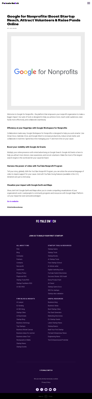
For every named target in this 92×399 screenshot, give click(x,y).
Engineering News (54, 335)
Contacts (20, 262)
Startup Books (53, 255)
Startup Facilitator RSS (24, 282)
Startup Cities (21, 312)
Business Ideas (53, 305)
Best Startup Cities (54, 308)
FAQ (18, 248)
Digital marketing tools (55, 269)
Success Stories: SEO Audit (57, 275)
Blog (18, 251)
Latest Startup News (55, 322)
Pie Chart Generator (55, 312)
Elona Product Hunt (54, 279)
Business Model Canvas (25, 329)
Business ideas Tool (23, 335)
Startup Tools (52, 251)
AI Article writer (53, 265)
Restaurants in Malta (23, 339)
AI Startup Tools (53, 258)
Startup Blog (21, 318)
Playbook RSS (21, 275)
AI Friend (51, 282)
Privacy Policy (21, 272)
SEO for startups (53, 289)
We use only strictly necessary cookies (46, 378)
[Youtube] (50, 388)
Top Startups (21, 325)
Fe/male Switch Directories (57, 272)
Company (20, 255)
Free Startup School (55, 262)
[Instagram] (46, 388)
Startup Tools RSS (23, 279)
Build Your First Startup (55, 329)
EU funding (20, 305)
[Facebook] (37, 388)
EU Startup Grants (54, 318)
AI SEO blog (21, 308)
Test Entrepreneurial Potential (58, 339)
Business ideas (22, 332)
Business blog (53, 301)
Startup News (21, 342)
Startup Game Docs (55, 286)
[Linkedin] (54, 388)
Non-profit (20, 265)
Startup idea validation (55, 293)
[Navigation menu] (88, 3)
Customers (20, 269)
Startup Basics (53, 325)
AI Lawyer (20, 301)
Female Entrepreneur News (57, 332)
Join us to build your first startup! (46, 235)
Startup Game (53, 248)
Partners (19, 258)
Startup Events (22, 346)
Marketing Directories (55, 315)
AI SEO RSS (21, 286)
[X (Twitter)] (41, 388)
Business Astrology (23, 322)
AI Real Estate (21, 315)
